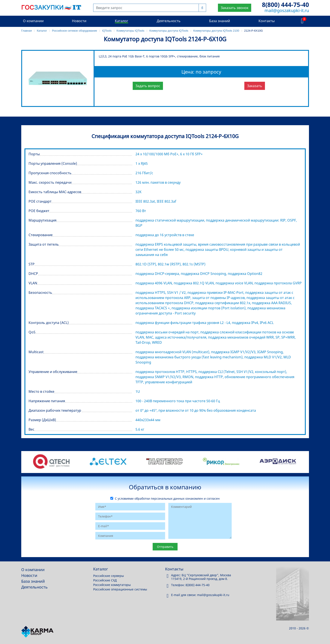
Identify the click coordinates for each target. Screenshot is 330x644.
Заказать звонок (234, 7)
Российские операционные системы (120, 589)
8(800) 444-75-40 (285, 4)
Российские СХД (105, 580)
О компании (33, 20)
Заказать (254, 85)
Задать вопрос (147, 85)
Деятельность (169, 20)
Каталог (121, 20)
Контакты (267, 20)
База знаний (219, 20)
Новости (79, 20)
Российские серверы (108, 576)
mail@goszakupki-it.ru (287, 10)
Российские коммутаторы (112, 585)
